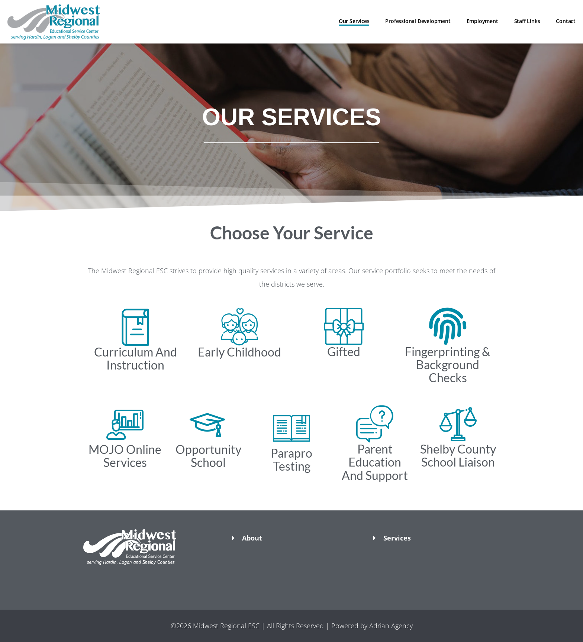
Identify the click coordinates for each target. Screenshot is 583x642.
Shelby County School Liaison (458, 455)
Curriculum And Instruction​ (135, 358)
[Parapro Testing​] (291, 427)
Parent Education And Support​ (375, 462)
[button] (150, 578)
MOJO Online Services (124, 456)
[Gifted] (343, 326)
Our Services (354, 21)
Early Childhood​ (239, 352)
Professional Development (417, 21)
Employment (482, 21)
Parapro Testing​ (291, 459)
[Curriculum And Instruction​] (135, 326)
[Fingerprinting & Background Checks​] (447, 326)
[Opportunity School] (208, 424)
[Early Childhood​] (239, 326)
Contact (566, 21)
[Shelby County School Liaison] (458, 423)
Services (397, 537)
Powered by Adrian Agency (372, 625)
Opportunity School (208, 456)
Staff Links (527, 21)
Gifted (343, 351)
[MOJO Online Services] (125, 424)
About (252, 537)
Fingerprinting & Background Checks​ (447, 364)
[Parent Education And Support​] (374, 423)
